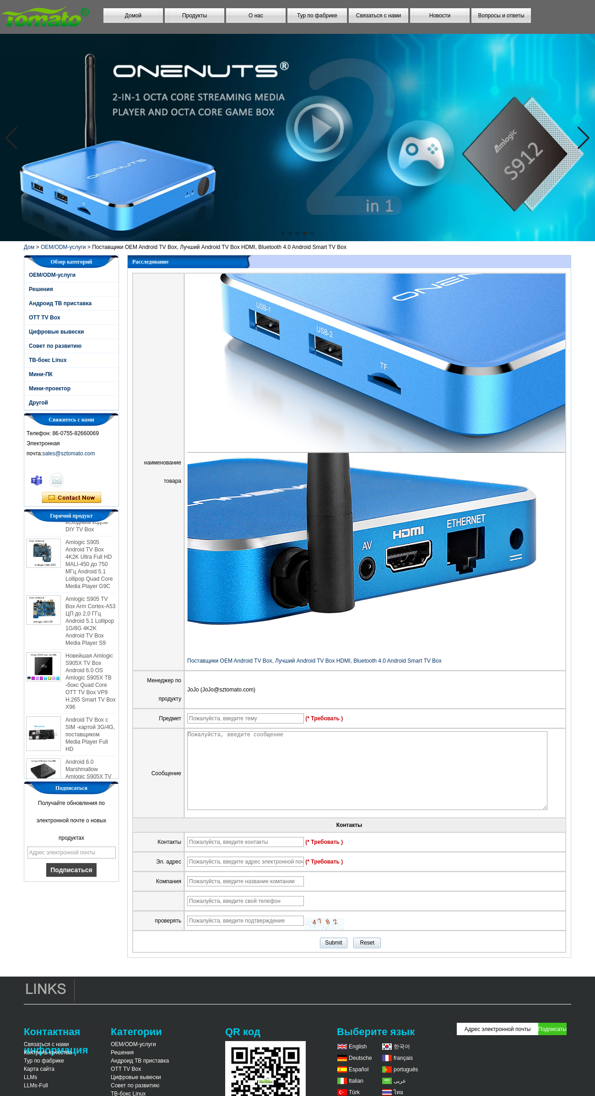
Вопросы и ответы (501, 15)
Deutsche (360, 1058)
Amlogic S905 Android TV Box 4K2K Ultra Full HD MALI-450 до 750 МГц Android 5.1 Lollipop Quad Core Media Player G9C (89, 566)
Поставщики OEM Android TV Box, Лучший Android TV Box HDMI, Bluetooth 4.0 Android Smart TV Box (314, 661)
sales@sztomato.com (69, 453)
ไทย (398, 1092)
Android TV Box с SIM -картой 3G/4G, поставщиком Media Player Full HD (90, 737)
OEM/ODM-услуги (63, 247)
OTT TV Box (44, 317)
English (358, 1046)
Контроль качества (48, 1052)
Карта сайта (39, 1069)
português (406, 1069)
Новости (439, 15)
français (403, 1058)
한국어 (402, 1046)
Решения (41, 289)
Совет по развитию (55, 346)
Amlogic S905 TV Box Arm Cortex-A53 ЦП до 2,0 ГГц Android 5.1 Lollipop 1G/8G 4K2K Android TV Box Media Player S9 (90, 623)
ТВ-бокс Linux (48, 360)
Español (358, 1069)
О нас (256, 15)
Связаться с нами (378, 15)
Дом (29, 247)
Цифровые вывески (56, 332)
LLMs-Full (36, 1085)
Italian (356, 1081)
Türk (354, 1092)
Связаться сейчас (71, 498)
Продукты (194, 15)
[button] (283, 233)
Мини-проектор (49, 388)
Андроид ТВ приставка (60, 303)
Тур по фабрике (317, 15)
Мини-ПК (41, 374)
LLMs (30, 1077)
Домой (133, 15)
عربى (400, 1081)
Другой (38, 403)
